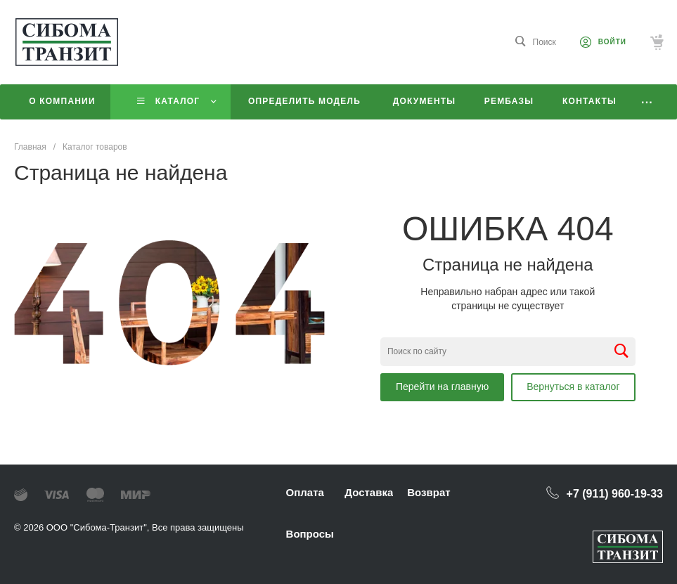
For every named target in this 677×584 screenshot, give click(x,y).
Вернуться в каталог (573, 386)
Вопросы (310, 534)
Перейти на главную (442, 386)
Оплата (305, 492)
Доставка (368, 492)
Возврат (428, 492)
